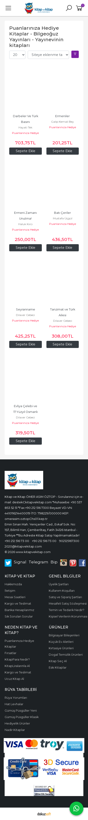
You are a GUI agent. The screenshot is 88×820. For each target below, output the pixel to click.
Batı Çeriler (62, 212)
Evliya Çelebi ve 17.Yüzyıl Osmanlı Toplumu (25, 411)
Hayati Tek (25, 127)
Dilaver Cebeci (25, 315)
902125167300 (69, 541)
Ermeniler (62, 116)
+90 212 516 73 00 (17, 541)
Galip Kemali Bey (62, 121)
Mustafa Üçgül (62, 218)
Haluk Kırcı (25, 224)
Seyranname (25, 309)
